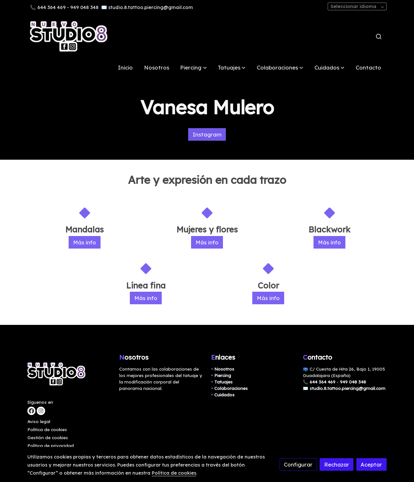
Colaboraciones (231, 388)
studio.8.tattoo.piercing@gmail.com (150, 7)
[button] (193, 67)
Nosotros (224, 369)
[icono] (84, 212)
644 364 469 (51, 7)
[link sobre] (69, 375)
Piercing (222, 375)
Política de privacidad (50, 445)
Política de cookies (47, 429)
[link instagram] (40, 411)
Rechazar (336, 464)
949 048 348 (84, 7)
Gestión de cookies (47, 437)
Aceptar (371, 464)
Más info (84, 242)
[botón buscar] (378, 36)
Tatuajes (223, 381)
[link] (68, 36)
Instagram (207, 134)
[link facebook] (31, 411)
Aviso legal (38, 421)
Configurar (298, 464)
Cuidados (224, 394)
